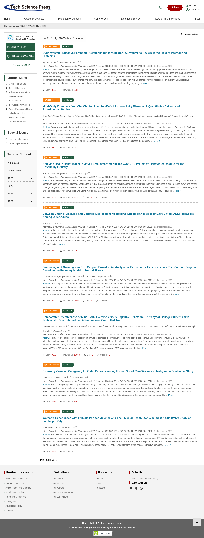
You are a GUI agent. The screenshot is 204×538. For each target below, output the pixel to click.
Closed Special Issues (19, 143)
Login (191, 5)
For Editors (58, 479)
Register (193, 9)
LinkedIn (101, 479)
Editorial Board (16, 96)
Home (7, 18)
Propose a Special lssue (20, 56)
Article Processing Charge (21, 109)
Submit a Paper (16, 47)
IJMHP (24, 26)
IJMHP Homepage (17, 84)
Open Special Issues (18, 139)
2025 (10, 186)
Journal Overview (17, 88)
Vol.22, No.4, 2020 (37, 26)
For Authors (58, 488)
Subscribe (102, 488)
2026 (10, 178)
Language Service (131, 18)
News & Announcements (167, 18)
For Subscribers (60, 497)
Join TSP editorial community (144, 479)
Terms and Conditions (16, 497)
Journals (15, 26)
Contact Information (18, 121)
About (197, 18)
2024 (10, 193)
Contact (9, 510)
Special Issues (18, 132)
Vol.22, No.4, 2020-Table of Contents (63, 38)
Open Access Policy (15, 483)
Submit (175, 7)
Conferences (101, 18)
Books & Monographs (69, 18)
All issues (13, 163)
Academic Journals (34, 18)
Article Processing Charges (18, 488)
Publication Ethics (17, 117)
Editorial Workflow (17, 113)
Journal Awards (16, 100)
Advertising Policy (14, 506)
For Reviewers (59, 483)
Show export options (190, 34)
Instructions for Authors (19, 105)
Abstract (46, 69)
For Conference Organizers (65, 492)
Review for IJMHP (21, 65)
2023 (10, 201)
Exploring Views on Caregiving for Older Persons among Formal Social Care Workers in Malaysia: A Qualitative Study (118, 371)
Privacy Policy (12, 501)
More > (146, 83)
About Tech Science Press (18, 479)
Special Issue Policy (15, 492)
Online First (14, 170)
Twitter (100, 483)
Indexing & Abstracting (19, 92)
